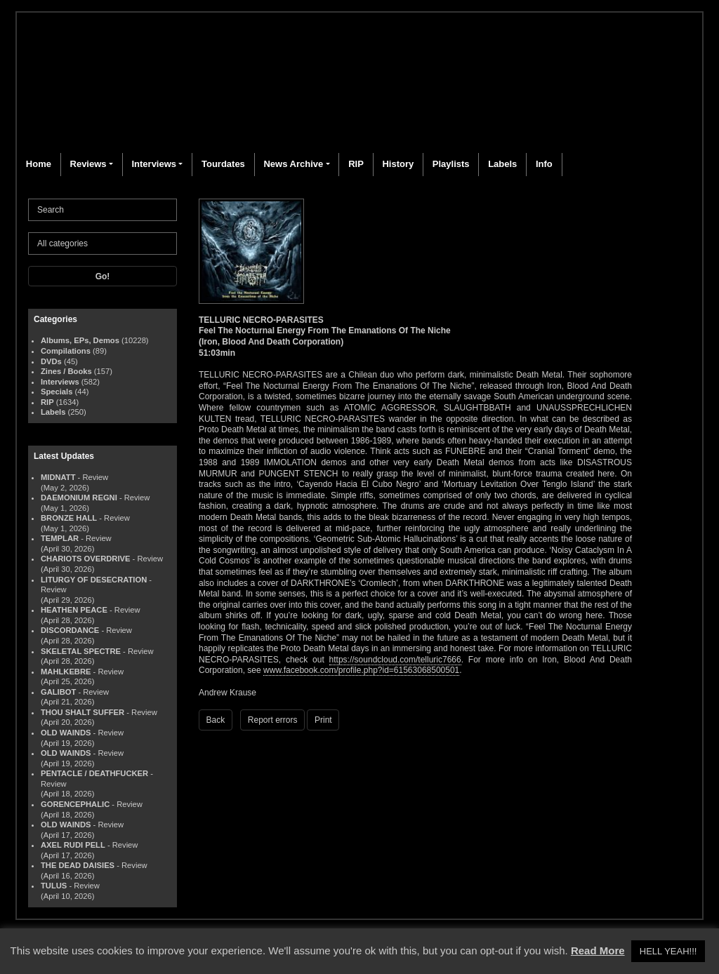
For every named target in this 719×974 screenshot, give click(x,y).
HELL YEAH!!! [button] (668, 951)
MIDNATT (58, 477)
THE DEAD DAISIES (77, 865)
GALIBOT (58, 692)
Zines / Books (66, 371)
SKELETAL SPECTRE (81, 651)
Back (215, 720)
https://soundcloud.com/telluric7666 (395, 660)
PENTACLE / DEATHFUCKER (94, 773)
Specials (56, 391)
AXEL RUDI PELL (73, 845)
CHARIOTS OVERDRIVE (85, 558)
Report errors (273, 720)
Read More (598, 950)
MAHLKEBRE (66, 671)
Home (38, 164)
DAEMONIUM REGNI (79, 497)
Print (323, 720)
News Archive (293, 164)
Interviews (153, 164)
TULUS (54, 885)
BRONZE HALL (69, 518)
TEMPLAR (60, 538)
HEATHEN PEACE (74, 610)
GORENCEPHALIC (75, 804)
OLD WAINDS (66, 732)
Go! (102, 276)
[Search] (102, 210)
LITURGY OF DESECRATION (94, 579)
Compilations (66, 351)
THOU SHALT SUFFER (82, 712)
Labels (502, 164)
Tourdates (223, 164)
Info (544, 164)
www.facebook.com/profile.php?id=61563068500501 (361, 670)
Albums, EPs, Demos (80, 340)
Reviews (88, 164)
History (398, 164)
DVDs (51, 361)
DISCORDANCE (70, 630)
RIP (356, 164)
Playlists (451, 164)
